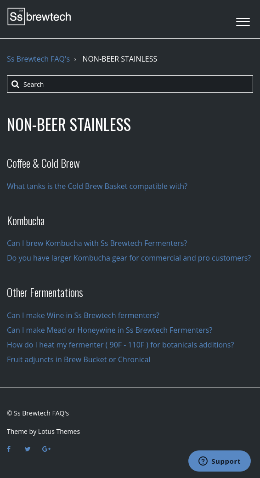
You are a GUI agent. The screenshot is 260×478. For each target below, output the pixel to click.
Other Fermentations (45, 292)
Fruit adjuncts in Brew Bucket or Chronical (78, 359)
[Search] (130, 84)
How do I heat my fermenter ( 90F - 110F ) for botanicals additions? (120, 345)
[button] (242, 19)
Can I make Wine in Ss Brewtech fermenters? (83, 315)
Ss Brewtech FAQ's (38, 59)
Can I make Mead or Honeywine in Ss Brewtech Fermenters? (109, 330)
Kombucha (26, 220)
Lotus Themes (59, 431)
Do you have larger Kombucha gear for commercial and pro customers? (129, 258)
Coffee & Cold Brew (43, 162)
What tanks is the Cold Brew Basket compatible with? (97, 186)
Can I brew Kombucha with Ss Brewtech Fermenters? (97, 243)
